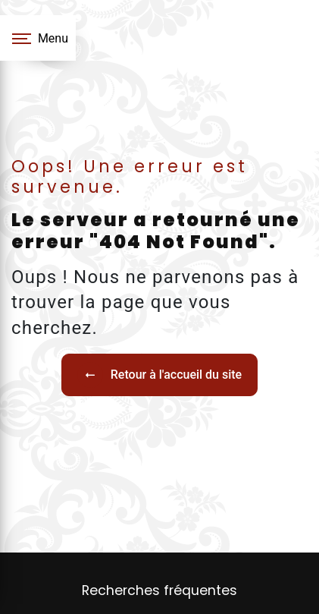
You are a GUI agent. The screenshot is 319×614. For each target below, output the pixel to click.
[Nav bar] (38, 38)
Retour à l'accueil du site (159, 375)
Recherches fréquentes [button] (159, 590)
